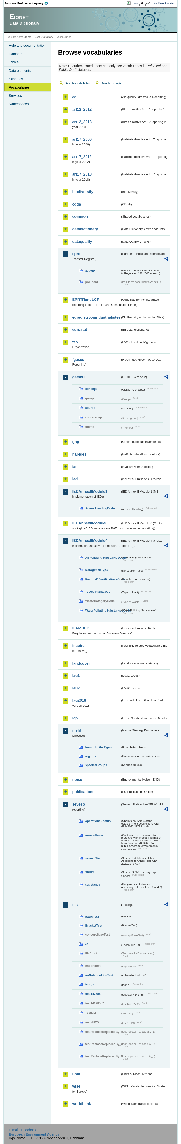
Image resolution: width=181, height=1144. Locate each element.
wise (76, 1086)
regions (90, 756)
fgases (78, 360)
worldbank (81, 1104)
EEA (28, 3)
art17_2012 (82, 157)
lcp (75, 718)
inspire (78, 646)
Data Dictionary (44, 36)
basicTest (92, 916)
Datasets (15, 54)
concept (91, 389)
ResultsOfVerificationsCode (102, 579)
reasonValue (94, 835)
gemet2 (78, 377)
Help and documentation (27, 45)
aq (74, 97)
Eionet (27, 36)
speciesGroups (96, 765)
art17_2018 (82, 174)
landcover (81, 663)
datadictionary (85, 229)
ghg (75, 442)
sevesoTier (93, 858)
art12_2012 (82, 109)
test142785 (92, 994)
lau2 (76, 688)
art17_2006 (82, 139)
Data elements (20, 70)
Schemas (16, 79)
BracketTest (93, 925)
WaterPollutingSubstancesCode (102, 610)
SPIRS (89, 872)
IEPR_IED (80, 628)
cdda (76, 204)
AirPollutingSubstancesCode (102, 557)
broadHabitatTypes (98, 747)
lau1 (76, 676)
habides (79, 454)
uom (76, 1074)
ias (74, 467)
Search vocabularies (77, 83)
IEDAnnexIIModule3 (89, 523)
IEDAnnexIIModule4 (89, 541)
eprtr (76, 254)
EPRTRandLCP (85, 300)
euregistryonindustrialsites (96, 317)
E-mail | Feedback (22, 1130)
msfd (76, 730)
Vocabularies (19, 87)
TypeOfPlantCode (97, 591)
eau (87, 944)
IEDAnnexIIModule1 (89, 492)
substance (92, 884)
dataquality (82, 242)
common (80, 217)
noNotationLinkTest (99, 975)
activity (90, 270)
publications (83, 792)
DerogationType (96, 570)
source (90, 407)
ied (75, 479)
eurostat (79, 330)
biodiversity (82, 192)
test (75, 905)
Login (134, 3)
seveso (78, 804)
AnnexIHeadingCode (100, 508)
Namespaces (19, 104)
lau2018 (79, 700)
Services (15, 95)
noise (77, 779)
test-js (89, 984)
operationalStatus (98, 821)
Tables (14, 62)
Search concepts (111, 83)
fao (75, 342)
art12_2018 (82, 122)
